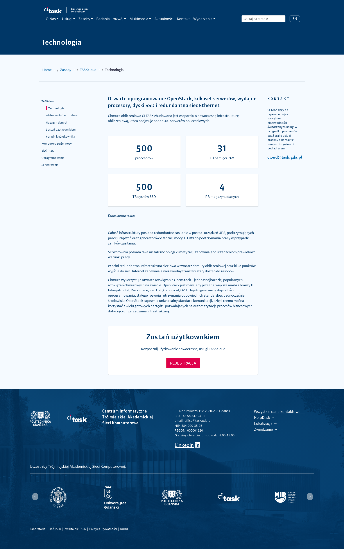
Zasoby (65, 69)
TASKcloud (88, 69)
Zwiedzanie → (266, 429)
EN (294, 18)
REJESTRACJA (183, 363)
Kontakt (183, 18)
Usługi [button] (67, 18)
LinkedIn (184, 445)
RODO (124, 529)
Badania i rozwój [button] (109, 18)
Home (47, 69)
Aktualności (164, 18)
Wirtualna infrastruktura (61, 115)
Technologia (56, 108)
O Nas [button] (51, 18)
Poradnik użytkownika (60, 136)
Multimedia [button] (138, 18)
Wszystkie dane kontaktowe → (279, 411)
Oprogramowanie (52, 158)
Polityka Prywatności (103, 529)
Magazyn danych (57, 122)
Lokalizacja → (265, 423)
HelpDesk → (264, 417)
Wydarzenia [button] (203, 18)
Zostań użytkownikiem (61, 129)
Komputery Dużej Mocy (56, 143)
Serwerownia (49, 165)
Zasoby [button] (84, 18)
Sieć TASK (47, 150)
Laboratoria (37, 529)
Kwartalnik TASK (75, 529)
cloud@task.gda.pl (284, 157)
